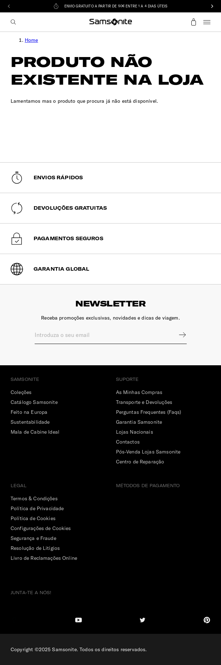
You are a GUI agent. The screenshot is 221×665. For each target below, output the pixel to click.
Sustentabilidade (30, 422)
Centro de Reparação (140, 461)
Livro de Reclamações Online (44, 558)
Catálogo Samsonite (34, 402)
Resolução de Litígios (35, 548)
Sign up (178, 335)
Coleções (21, 392)
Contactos (128, 442)
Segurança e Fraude (33, 538)
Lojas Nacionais (134, 432)
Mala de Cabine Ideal (35, 432)
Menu (207, 22)
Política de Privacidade (37, 508)
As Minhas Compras (139, 392)
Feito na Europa (29, 412)
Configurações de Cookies (41, 528)
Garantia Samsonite (139, 422)
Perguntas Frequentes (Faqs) (148, 412)
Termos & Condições (34, 498)
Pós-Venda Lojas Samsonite (148, 452)
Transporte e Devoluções (144, 402)
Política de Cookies (33, 518)
